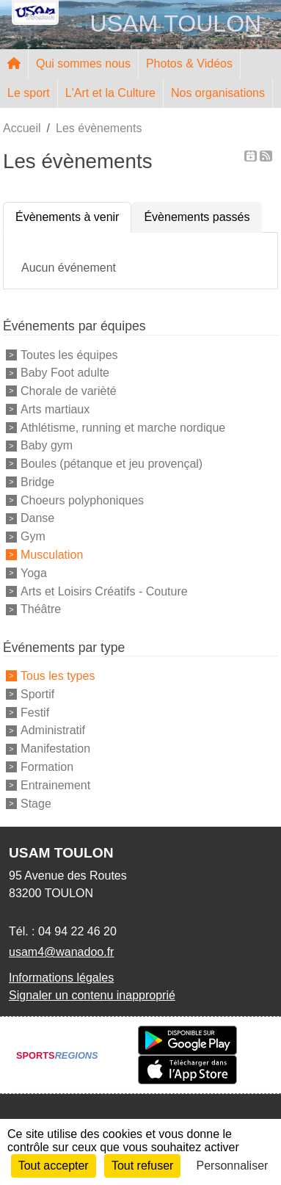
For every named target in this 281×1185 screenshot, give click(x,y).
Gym (33, 536)
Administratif (53, 730)
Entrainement (55, 785)
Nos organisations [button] (218, 93)
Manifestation (55, 748)
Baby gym (47, 445)
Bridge (37, 482)
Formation (47, 767)
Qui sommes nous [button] (83, 63)
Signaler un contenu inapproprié (92, 995)
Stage (36, 803)
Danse (37, 518)
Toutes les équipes (69, 354)
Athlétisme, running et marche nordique (123, 427)
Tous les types (58, 676)
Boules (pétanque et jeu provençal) (111, 463)
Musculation (52, 554)
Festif (35, 712)
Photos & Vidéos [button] (189, 63)
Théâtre (41, 609)
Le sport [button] (28, 93)
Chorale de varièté (69, 391)
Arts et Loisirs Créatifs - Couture (104, 590)
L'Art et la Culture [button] (110, 93)
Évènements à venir (67, 217)
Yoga (34, 573)
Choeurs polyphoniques (82, 499)
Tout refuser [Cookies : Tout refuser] (142, 1165)
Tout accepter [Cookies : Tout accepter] (53, 1165)
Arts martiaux (55, 409)
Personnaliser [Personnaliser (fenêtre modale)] (233, 1165)
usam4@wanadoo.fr (61, 952)
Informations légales (61, 977)
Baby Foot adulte (65, 372)
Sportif (37, 694)
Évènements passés (196, 217)
